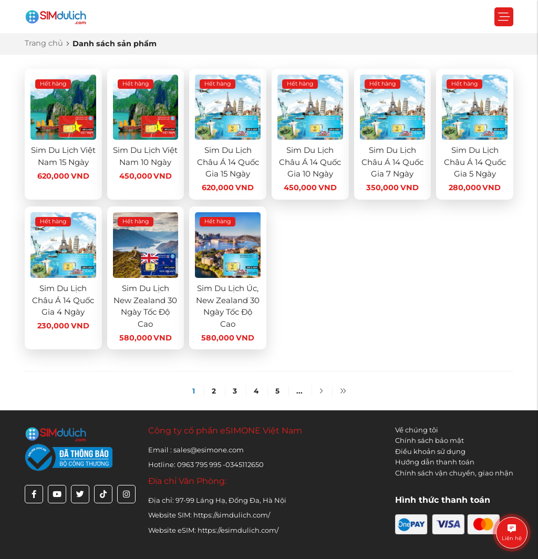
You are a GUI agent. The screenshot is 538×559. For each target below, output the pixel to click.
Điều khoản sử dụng (430, 451)
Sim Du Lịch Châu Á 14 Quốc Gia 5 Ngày (475, 162)
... (299, 391)
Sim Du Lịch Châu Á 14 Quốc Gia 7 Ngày (392, 162)
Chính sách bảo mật (429, 440)
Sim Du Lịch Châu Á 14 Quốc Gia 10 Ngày (310, 162)
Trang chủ (44, 43)
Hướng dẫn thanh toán (434, 462)
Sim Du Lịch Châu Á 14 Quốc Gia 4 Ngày (63, 300)
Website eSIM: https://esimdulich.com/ (213, 530)
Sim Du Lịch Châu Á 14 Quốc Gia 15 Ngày (228, 162)
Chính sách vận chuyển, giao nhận (454, 473)
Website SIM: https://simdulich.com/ (209, 515)
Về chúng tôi (416, 430)
